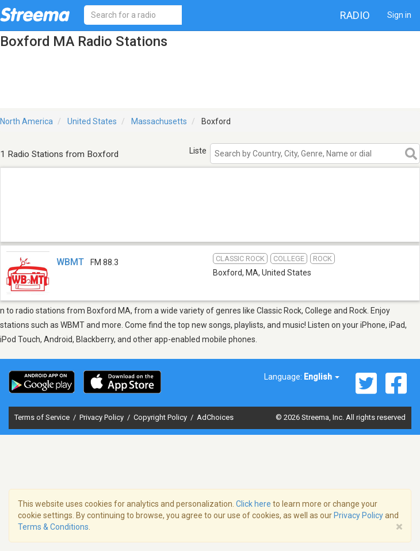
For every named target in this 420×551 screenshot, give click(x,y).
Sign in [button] (399, 15)
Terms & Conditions (53, 526)
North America (26, 121)
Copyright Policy (161, 417)
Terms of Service (42, 417)
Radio (355, 15)
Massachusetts (159, 121)
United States (92, 121)
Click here (253, 503)
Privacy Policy (102, 417)
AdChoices (215, 417)
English (321, 376)
